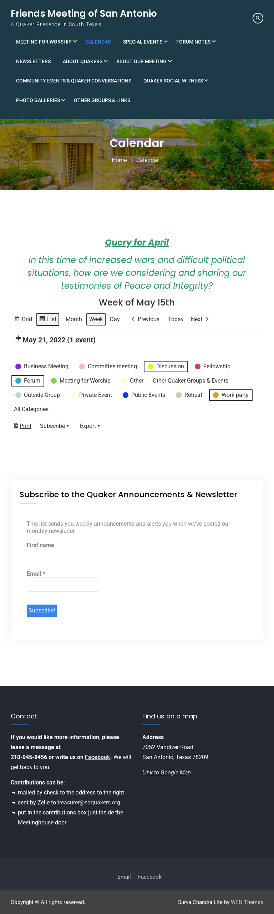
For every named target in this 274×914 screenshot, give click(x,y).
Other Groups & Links (102, 100)
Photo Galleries (38, 100)
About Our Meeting (141, 61)
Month (74, 319)
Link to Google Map (166, 772)
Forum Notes (193, 42)
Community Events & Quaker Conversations (73, 81)
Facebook (97, 757)
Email (36, 573)
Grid (23, 320)
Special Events (142, 42)
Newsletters (33, 61)
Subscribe (55, 426)
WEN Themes (247, 902)
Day (115, 319)
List (47, 320)
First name (40, 545)
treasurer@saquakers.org (88, 802)
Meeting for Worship (44, 42)
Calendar (98, 42)
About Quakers (82, 61)
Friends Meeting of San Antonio (84, 13)
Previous (144, 319)
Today (176, 319)
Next (200, 319)
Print (22, 427)
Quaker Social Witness (173, 81)
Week (96, 319)
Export (91, 426)
